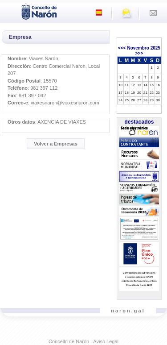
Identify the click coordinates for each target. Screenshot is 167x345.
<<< (122, 48)
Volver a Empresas (55, 143)
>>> (139, 53)
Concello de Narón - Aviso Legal (83, 341)
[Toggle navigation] (9, 11)
